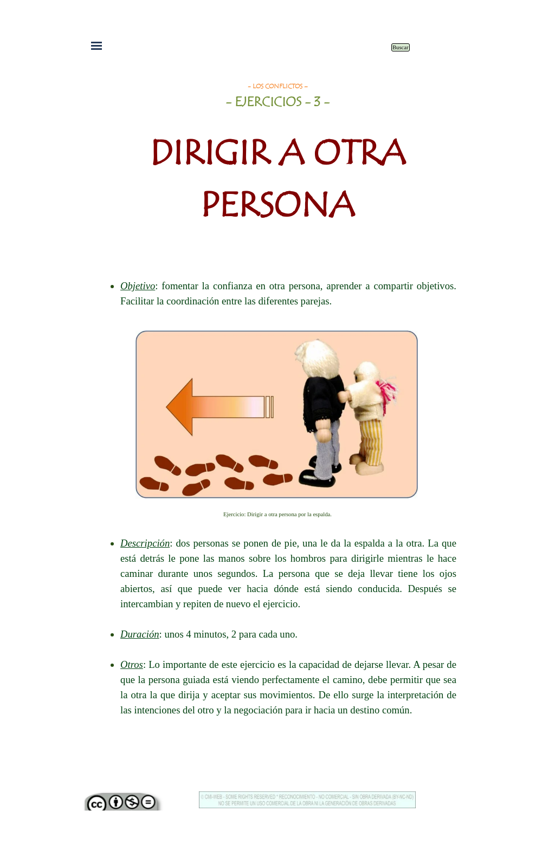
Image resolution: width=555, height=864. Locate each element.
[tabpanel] (277, 161)
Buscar (400, 47)
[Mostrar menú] (96, 45)
